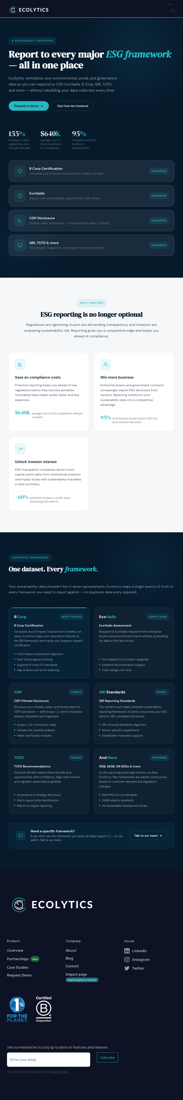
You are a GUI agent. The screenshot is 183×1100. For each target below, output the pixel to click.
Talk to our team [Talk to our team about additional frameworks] (148, 836)
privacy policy (59, 1072)
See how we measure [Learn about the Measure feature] (72, 106)
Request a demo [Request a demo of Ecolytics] (28, 106)
